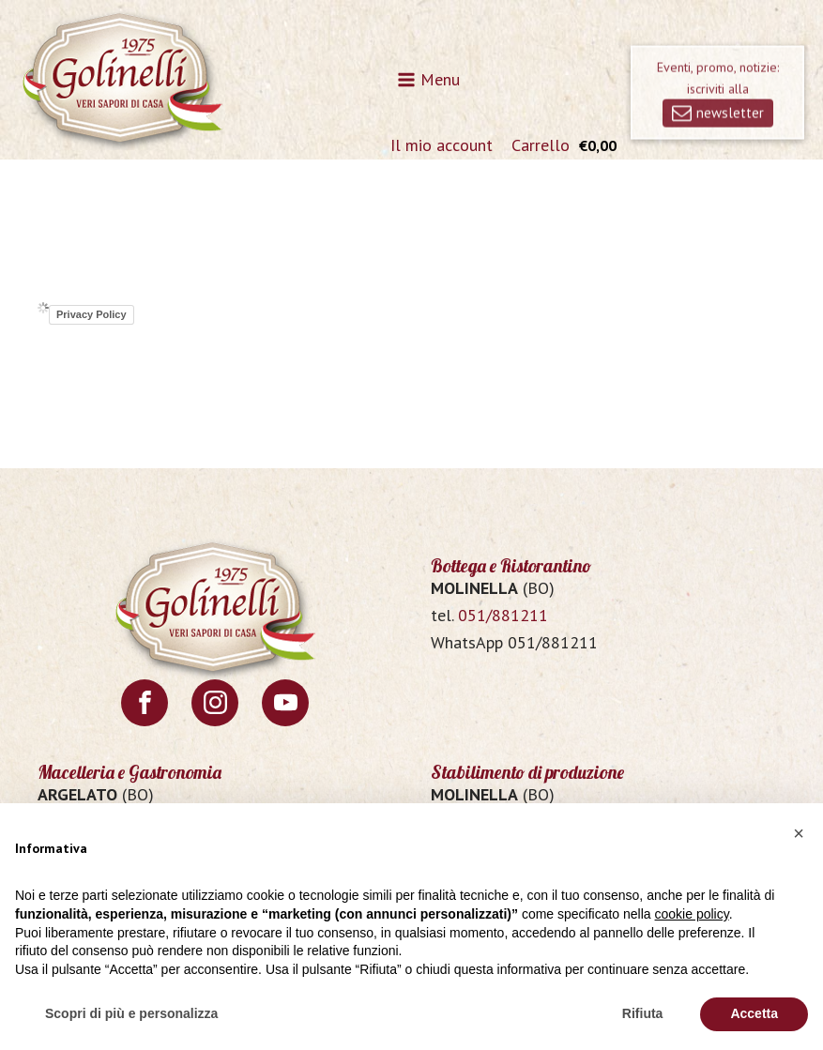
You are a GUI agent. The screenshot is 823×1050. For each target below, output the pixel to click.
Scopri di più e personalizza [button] (131, 1013)
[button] (799, 833)
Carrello (540, 145)
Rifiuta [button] (642, 1013)
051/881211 (503, 615)
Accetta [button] (754, 1013)
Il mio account (441, 145)
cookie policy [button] (692, 913)
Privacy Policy (91, 314)
